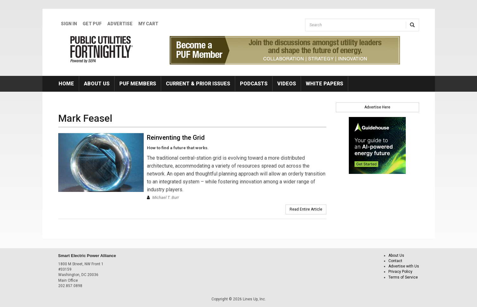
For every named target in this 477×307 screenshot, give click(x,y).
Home (66, 84)
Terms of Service (403, 277)
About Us (97, 84)
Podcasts (253, 84)
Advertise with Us (403, 266)
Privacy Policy (400, 271)
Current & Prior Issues (198, 84)
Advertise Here (377, 107)
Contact (395, 261)
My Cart (148, 23)
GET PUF (92, 23)
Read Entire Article (306, 209)
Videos (286, 84)
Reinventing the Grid (176, 137)
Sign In (69, 23)
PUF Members (137, 84)
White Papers (324, 84)
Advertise (120, 23)
